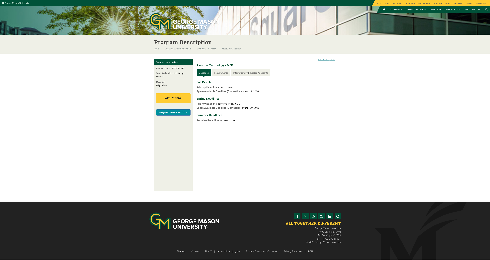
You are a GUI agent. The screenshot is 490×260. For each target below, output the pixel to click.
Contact (195, 251)
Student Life (453, 9)
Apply (379, 3)
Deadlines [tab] (204, 72)
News (447, 3)
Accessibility (224, 251)
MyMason (397, 3)
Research (436, 9)
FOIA (310, 251)
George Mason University (15, 3)
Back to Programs (326, 59)
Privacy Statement (293, 251)
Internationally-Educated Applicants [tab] (250, 72)
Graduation (481, 3)
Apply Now (173, 98)
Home (156, 49)
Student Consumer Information (262, 251)
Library (469, 3)
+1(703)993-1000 (330, 238)
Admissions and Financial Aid (177, 49)
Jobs (238, 251)
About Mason (472, 9)
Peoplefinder (424, 3)
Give (387, 3)
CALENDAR (458, 3)
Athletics (438, 3)
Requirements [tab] (221, 72)
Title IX (208, 251)
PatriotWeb (410, 3)
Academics (396, 9)
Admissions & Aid (416, 9)
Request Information (173, 112)
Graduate (201, 49)
